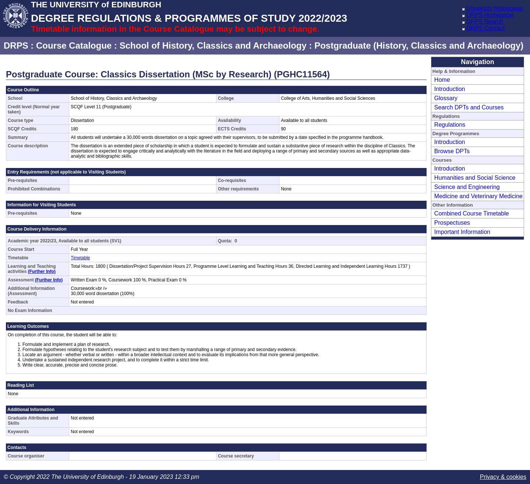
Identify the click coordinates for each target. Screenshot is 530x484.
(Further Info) (42, 271)
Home (442, 80)
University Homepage (494, 8)
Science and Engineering (467, 187)
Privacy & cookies (503, 477)
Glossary (445, 98)
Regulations (450, 125)
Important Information (462, 232)
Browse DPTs (452, 151)
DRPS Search (484, 21)
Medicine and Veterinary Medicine (478, 196)
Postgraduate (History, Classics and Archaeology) (418, 45)
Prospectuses (452, 223)
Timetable (80, 257)
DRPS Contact (485, 28)
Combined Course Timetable (471, 213)
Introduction (449, 89)
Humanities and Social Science (475, 178)
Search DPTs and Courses (469, 107)
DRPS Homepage (489, 15)
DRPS (16, 45)
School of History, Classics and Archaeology (213, 45)
